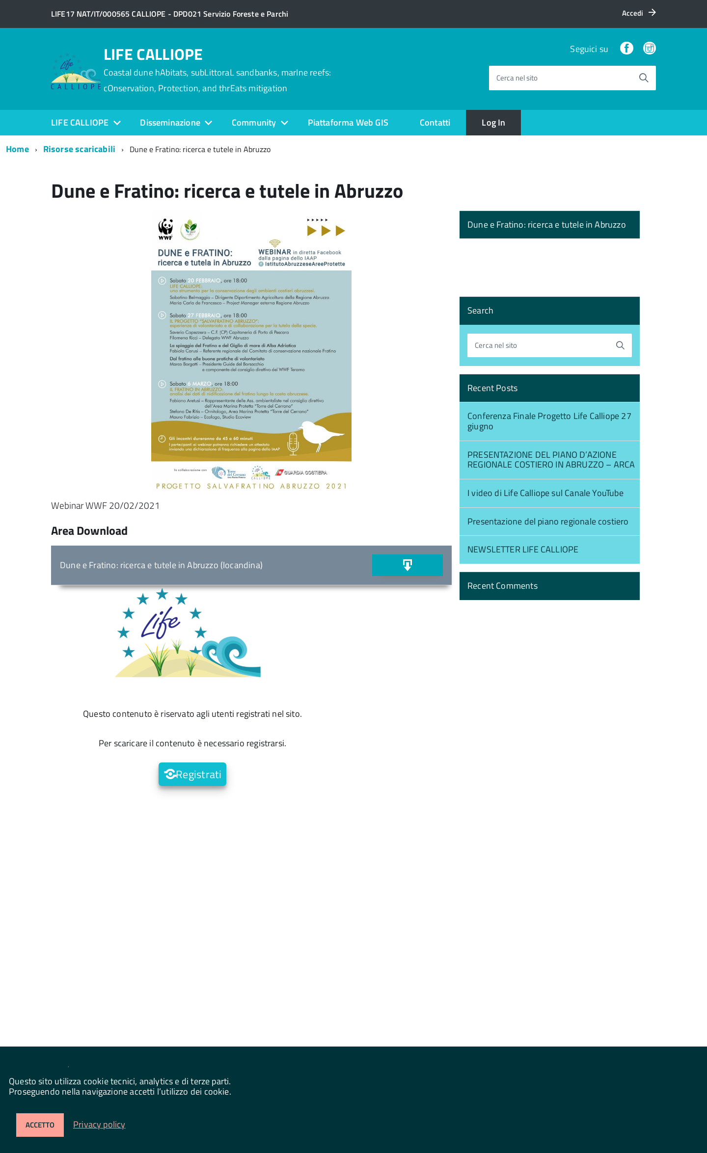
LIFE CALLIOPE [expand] (80, 122)
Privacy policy (99, 1124)
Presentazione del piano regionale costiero (548, 521)
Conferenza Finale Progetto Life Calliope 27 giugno (549, 421)
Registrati (198, 774)
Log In (493, 122)
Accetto (40, 1124)
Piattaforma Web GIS (348, 122)
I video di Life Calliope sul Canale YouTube (545, 492)
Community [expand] (254, 122)
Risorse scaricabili (79, 149)
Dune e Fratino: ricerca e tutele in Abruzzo (546, 224)
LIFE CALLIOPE (217, 69)
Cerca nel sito (517, 78)
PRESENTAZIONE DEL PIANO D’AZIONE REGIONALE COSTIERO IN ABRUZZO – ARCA (551, 460)
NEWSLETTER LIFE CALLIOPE (522, 549)
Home (17, 149)
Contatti (435, 122)
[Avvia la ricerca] (643, 78)
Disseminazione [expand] (170, 122)
